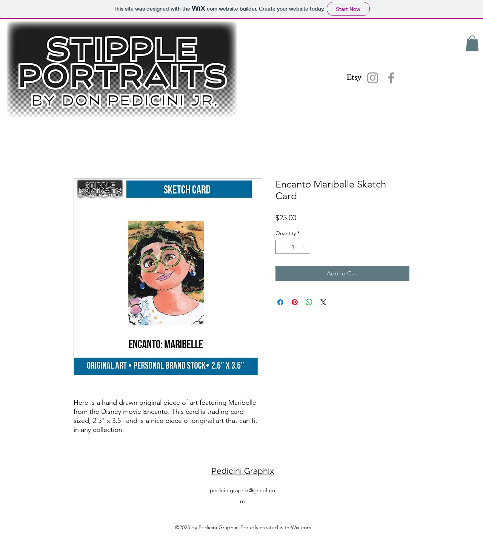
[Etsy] (354, 78)
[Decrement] (281, 247)
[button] (472, 43)
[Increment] (304, 247)
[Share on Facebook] (280, 302)
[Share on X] (323, 302)
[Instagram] (372, 78)
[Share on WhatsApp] (309, 302)
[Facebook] (391, 78)
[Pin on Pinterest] (294, 302)
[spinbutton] (293, 247)
